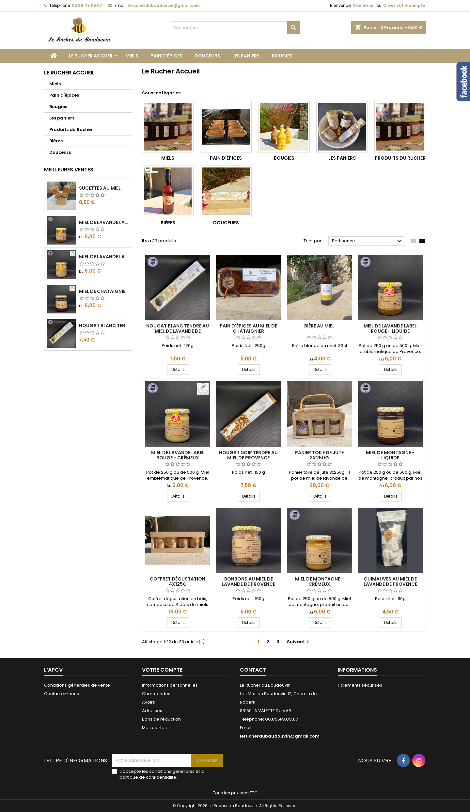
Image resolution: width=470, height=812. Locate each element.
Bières (56, 141)
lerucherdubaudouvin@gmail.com (164, 5)
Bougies (282, 56)
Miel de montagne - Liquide (390, 455)
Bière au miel (319, 326)
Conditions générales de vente (77, 685)
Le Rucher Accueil (91, 56)
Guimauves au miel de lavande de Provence (390, 581)
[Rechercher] (235, 27)
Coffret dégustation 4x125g (177, 581)
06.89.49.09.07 (87, 5)
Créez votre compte (404, 5)
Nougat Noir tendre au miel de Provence (248, 455)
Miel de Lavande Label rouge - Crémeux (104, 256)
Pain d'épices (166, 56)
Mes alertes (154, 727)
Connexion (364, 5)
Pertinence (367, 241)
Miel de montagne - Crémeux (319, 581)
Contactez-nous (61, 694)
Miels (131, 56)
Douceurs (207, 56)
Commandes (156, 694)
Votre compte (162, 670)
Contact (253, 670)
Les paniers (246, 56)
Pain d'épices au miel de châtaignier (248, 328)
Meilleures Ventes (68, 169)
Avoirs (148, 702)
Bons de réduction (161, 719)
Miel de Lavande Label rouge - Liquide (104, 222)
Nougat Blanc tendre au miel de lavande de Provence (104, 325)
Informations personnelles (170, 685)
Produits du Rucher (71, 129)
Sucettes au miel (100, 188)
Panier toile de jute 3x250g (319, 455)
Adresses (152, 711)
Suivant (299, 642)
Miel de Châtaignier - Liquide (104, 291)
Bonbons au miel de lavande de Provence (248, 581)
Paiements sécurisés (360, 685)
